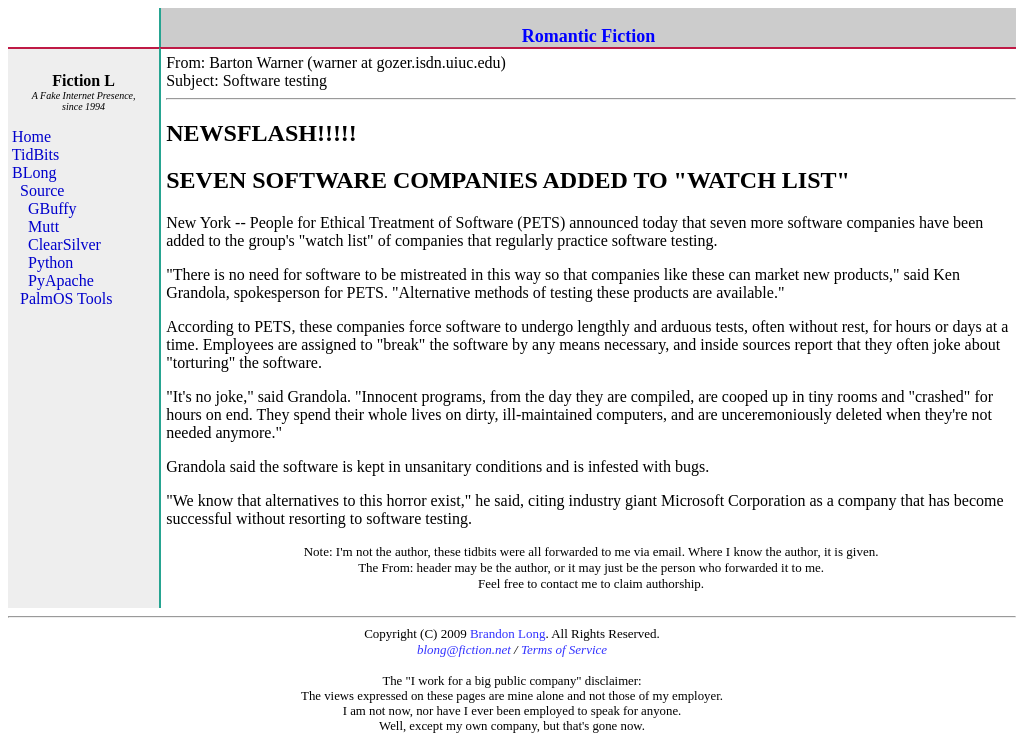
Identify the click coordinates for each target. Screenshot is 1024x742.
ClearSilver (64, 244)
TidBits (35, 154)
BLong (34, 172)
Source (42, 190)
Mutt (43, 226)
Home (31, 136)
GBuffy (52, 208)
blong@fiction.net (464, 649)
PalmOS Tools (66, 298)
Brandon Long (507, 633)
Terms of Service (564, 649)
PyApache (61, 280)
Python (50, 262)
